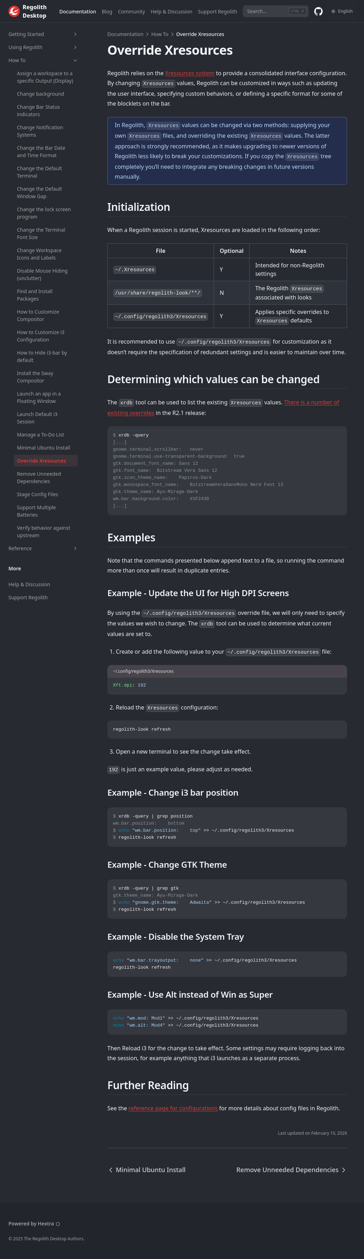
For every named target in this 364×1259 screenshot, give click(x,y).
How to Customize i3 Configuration (41, 336)
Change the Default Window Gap (39, 192)
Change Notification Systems (40, 131)
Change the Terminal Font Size (41, 233)
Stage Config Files (37, 494)
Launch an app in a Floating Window (39, 397)
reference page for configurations (173, 1108)
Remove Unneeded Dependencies (39, 477)
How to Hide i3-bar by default (42, 356)
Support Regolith (28, 597)
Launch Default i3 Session (37, 418)
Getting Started (43, 34)
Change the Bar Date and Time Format (41, 151)
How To (43, 60)
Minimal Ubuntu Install (43, 447)
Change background (40, 93)
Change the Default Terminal (39, 172)
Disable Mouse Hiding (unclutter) (42, 274)
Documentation (125, 34)
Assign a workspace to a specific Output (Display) (45, 77)
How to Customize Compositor (38, 315)
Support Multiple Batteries (36, 511)
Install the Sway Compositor (35, 377)
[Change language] (342, 11)
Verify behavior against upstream (43, 531)
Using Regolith (43, 47)
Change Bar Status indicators (38, 110)
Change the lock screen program (44, 213)
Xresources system (190, 73)
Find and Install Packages (35, 295)
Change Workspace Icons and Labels (39, 254)
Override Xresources (41, 460)
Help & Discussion (29, 584)
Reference (43, 548)
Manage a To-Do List (40, 434)
